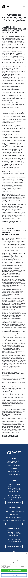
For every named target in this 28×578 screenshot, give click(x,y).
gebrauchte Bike (14, 471)
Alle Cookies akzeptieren (14, 570)
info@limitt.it (14, 493)
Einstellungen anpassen (14, 575)
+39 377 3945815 (14, 491)
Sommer (14, 468)
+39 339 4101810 (14, 513)
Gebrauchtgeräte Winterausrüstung (14, 461)
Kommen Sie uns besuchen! (14, 502)
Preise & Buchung (14, 465)
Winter (14, 458)
